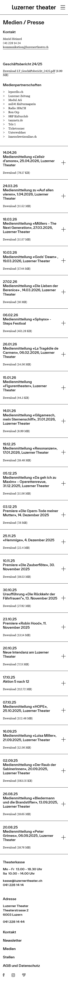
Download (9, 173)
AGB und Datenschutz (21, 965)
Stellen (9, 957)
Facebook (3, 975)
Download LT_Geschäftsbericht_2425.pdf (29, 71)
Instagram (13, 975)
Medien (9, 949)
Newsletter (12, 940)
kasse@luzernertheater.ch (22, 881)
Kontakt (9, 932)
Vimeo (24, 975)
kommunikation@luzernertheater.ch (25, 47)
